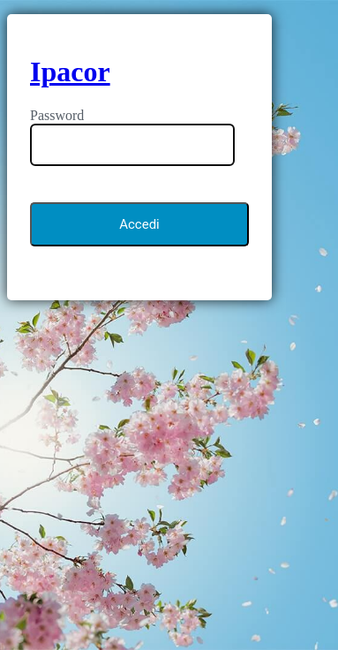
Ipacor (70, 71)
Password (57, 115)
